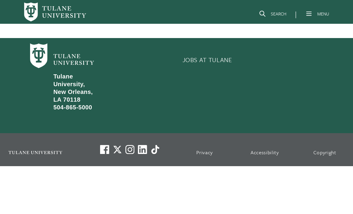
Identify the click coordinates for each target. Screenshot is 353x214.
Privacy (204, 152)
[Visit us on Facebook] (104, 149)
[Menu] (308, 13)
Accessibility (265, 152)
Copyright (324, 152)
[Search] (272, 15)
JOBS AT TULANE (207, 59)
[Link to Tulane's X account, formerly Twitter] (117, 149)
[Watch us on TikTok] (155, 149)
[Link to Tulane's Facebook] (129, 149)
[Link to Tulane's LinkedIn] (142, 149)
